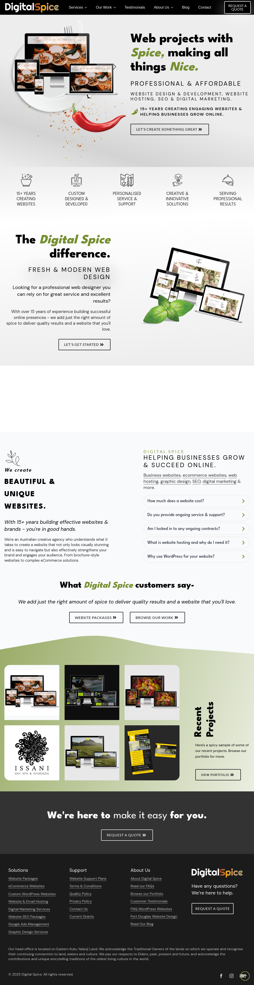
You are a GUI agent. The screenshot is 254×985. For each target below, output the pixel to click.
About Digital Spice (146, 878)
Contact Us (78, 909)
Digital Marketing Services (29, 909)
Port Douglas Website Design (154, 916)
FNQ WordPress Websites (151, 909)
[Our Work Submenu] (116, 7)
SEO (196, 481)
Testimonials (135, 7)
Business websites (162, 475)
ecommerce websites (204, 475)
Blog (185, 7)
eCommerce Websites (26, 886)
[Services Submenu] (87, 7)
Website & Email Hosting (28, 901)
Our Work (104, 7)
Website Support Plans (87, 878)
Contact (204, 7)
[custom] (221, 976)
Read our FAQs (142, 886)
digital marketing (219, 481)
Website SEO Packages (26, 916)
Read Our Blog (142, 924)
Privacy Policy (80, 901)
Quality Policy (80, 893)
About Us (161, 7)
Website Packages (23, 878)
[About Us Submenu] (173, 7)
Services (76, 7)
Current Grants (81, 916)
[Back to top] (245, 976)
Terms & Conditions (85, 886)
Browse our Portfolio (147, 893)
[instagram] (231, 976)
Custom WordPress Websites (32, 894)
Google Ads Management (28, 924)
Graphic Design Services (28, 931)
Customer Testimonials (149, 901)
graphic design (175, 481)
